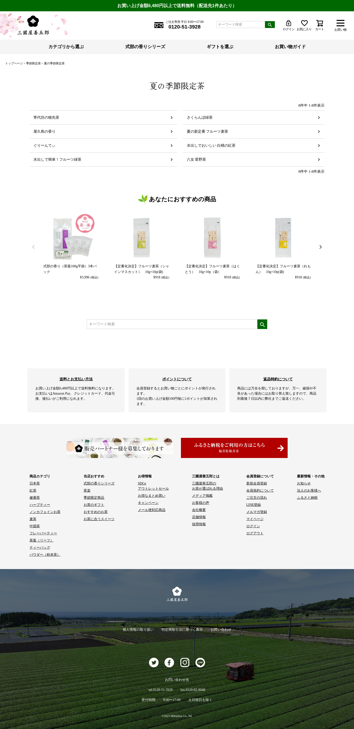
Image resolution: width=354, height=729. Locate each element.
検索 (270, 24)
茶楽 (87, 490)
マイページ (255, 519)
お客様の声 (200, 503)
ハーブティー (40, 505)
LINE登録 (253, 505)
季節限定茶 (33, 63)
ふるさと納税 (307, 498)
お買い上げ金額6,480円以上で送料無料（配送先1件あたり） (177, 5)
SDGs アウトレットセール (153, 486)
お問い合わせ (221, 629)
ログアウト (255, 533)
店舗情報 (199, 517)
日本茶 (35, 483)
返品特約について (278, 379)
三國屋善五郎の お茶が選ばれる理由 (207, 486)
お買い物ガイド (290, 46)
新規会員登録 (256, 483)
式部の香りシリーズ (145, 46)
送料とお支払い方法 (76, 379)
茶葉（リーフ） (42, 540)
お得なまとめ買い (151, 496)
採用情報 (199, 524)
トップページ (14, 63)
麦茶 (33, 519)
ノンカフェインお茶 (45, 512)
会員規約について (260, 490)
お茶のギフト (94, 505)
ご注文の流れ (256, 498)
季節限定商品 (94, 498)
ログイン (253, 526)
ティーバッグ (40, 547)
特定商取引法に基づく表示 (182, 629)
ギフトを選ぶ (220, 46)
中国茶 (35, 526)
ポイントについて (177, 379)
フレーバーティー (43, 533)
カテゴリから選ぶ (66, 46)
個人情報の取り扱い (138, 629)
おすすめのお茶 (96, 512)
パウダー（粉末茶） (45, 555)
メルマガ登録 (256, 512)
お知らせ (304, 483)
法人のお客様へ (309, 490)
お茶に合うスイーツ (99, 519)
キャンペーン (148, 503)
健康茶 (35, 498)
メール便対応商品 (151, 510)
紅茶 (33, 490)
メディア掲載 (202, 496)
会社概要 (199, 510)
